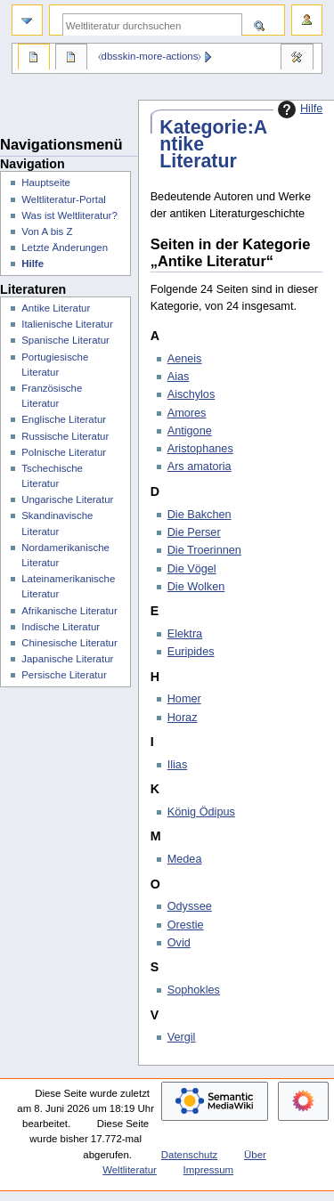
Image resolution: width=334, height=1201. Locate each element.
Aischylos (191, 394)
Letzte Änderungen (64, 247)
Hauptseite (45, 182)
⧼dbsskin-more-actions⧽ (150, 56)
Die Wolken (196, 586)
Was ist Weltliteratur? (69, 215)
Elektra (185, 634)
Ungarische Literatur (67, 499)
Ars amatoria (199, 466)
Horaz (182, 717)
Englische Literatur (63, 419)
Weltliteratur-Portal (63, 199)
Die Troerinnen (204, 550)
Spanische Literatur (65, 340)
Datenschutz (189, 1154)
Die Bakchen (199, 514)
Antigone (189, 431)
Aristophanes (200, 448)
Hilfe (297, 109)
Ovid (179, 943)
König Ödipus (201, 812)
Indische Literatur (60, 626)
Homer (184, 699)
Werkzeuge (296, 59)
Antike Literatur (55, 308)
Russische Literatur (65, 436)
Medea (184, 859)
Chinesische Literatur (69, 642)
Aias (178, 376)
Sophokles (193, 990)
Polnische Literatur (63, 452)
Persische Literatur (63, 674)
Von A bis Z (46, 231)
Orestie (185, 925)
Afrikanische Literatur (69, 610)
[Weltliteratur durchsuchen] (152, 25)
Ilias (177, 765)
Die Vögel (191, 569)
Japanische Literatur (67, 658)
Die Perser (194, 532)
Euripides (191, 651)
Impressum (208, 1169)
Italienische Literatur (67, 324)
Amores (187, 413)
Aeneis (184, 359)
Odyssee (189, 906)
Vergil (181, 1037)
